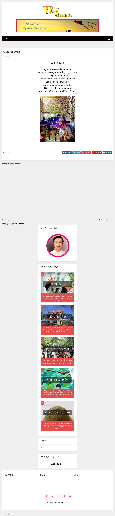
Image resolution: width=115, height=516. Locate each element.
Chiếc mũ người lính (57, 412)
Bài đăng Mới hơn (8, 220)
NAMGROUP (63, 502)
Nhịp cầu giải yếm (57, 380)
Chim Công (57, 284)
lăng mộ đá (3, 514)
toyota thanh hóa (10, 514)
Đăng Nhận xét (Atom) (17, 224)
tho (42, 447)
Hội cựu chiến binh (57, 349)
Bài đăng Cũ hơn (105, 220)
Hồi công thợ (57, 316)
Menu (8, 38)
